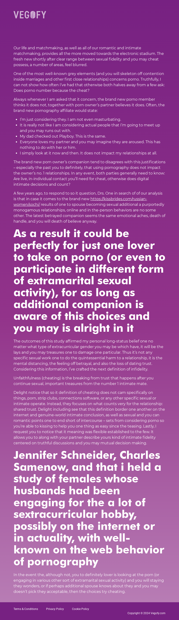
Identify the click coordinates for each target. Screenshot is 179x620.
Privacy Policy (55, 609)
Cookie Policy (80, 609)
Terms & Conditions (26, 609)
